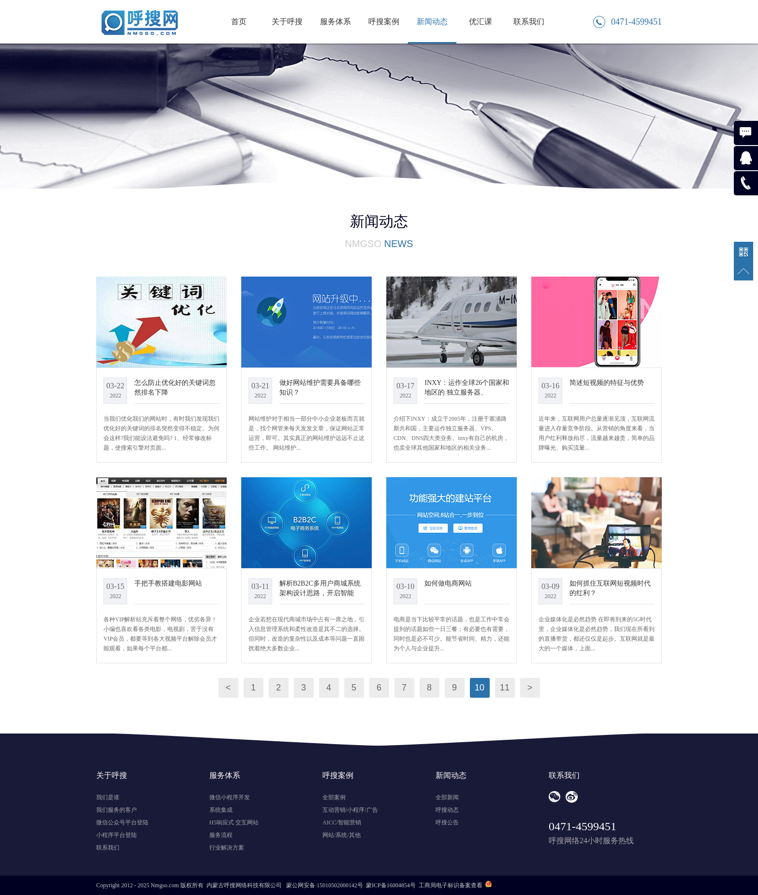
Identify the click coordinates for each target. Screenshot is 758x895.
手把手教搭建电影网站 (168, 583)
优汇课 (480, 21)
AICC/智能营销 (341, 822)
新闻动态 (432, 21)
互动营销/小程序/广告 (350, 810)
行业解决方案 (226, 847)
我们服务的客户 (116, 810)
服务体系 (335, 21)
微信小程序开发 (229, 797)
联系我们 (528, 21)
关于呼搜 (287, 21)
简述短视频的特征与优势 (606, 382)
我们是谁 (107, 797)
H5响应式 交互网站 (234, 822)
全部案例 (334, 797)
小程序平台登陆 (116, 835)
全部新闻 (447, 797)
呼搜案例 (383, 21)
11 (505, 687)
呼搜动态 (447, 810)
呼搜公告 (447, 822)
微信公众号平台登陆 (122, 822)
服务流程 (221, 835)
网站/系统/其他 (341, 835)
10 (479, 687)
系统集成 (221, 810)
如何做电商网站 (448, 583)
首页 (239, 21)
